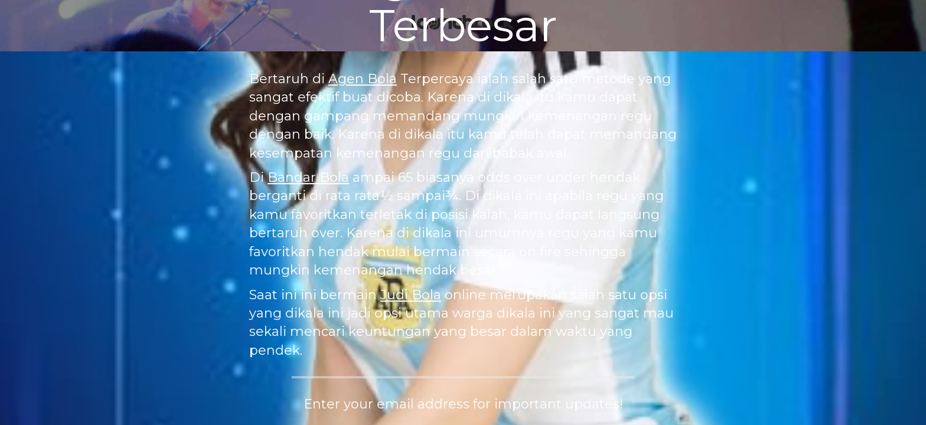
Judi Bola (410, 295)
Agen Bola (362, 79)
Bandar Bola (308, 177)
